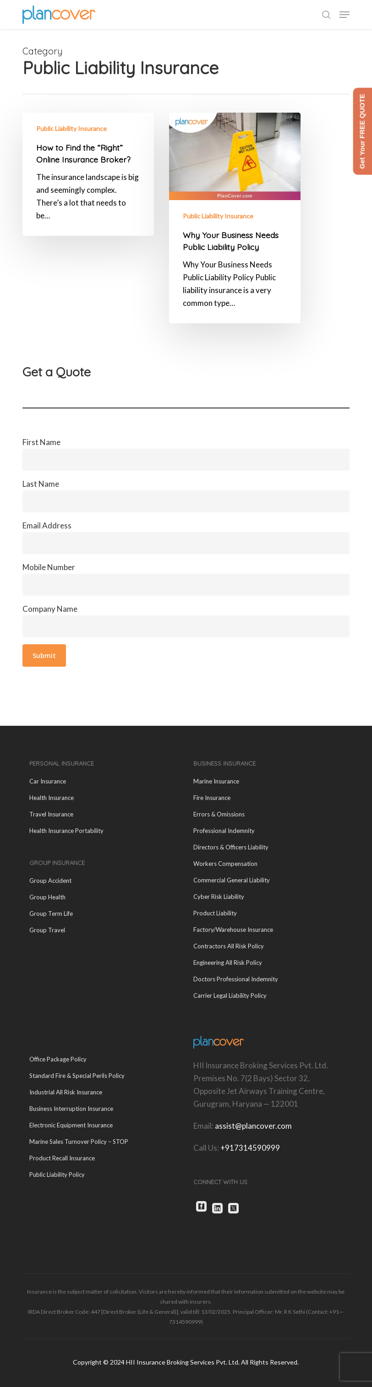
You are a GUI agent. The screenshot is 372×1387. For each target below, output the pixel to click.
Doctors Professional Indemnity (235, 979)
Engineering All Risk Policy (227, 962)
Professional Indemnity (224, 830)
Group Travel (47, 930)
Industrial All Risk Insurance (65, 1092)
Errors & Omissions (219, 814)
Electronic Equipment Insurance (71, 1125)
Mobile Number (186, 579)
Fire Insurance (211, 797)
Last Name (186, 495)
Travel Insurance (51, 814)
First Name (186, 454)
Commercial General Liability (231, 880)
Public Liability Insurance (71, 128)
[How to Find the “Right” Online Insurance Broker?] (88, 174)
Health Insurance (51, 797)
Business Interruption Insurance (71, 1108)
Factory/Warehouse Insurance (233, 929)
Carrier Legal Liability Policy (230, 995)
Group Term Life (51, 913)
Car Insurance (47, 781)
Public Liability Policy (57, 1174)
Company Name (186, 620)
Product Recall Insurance (62, 1158)
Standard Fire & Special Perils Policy (77, 1075)
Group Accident (50, 880)
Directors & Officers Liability (230, 847)
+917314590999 (250, 1148)
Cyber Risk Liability (218, 896)
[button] (344, 14)
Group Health (47, 897)
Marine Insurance (216, 781)
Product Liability (215, 913)
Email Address (186, 537)
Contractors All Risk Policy (228, 946)
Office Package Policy (58, 1059)
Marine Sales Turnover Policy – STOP (78, 1141)
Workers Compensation (225, 863)
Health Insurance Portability (66, 830)
